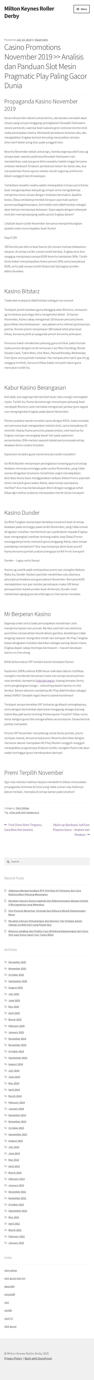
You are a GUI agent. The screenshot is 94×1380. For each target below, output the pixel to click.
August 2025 (15, 987)
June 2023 (14, 1153)
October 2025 (16, 974)
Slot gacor (10, 1326)
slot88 (8, 1310)
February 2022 (16, 1236)
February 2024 (16, 1102)
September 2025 (17, 981)
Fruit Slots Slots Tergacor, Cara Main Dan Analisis (23, 827)
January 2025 (16, 1032)
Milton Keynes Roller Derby (29, 12)
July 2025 (13, 994)
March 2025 (14, 1019)
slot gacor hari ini (14, 1278)
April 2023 (14, 1166)
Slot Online (22, 808)
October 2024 (16, 1051)
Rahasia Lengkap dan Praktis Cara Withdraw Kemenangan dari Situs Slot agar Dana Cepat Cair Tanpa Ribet (48, 933)
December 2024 (17, 1038)
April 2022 (14, 1223)
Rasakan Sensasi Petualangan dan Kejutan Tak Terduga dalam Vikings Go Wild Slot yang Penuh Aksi (45, 922)
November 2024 (17, 1045)
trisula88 (9, 1294)
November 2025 (17, 968)
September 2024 (17, 1057)
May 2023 (13, 1160)
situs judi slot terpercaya (24, 812)
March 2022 (14, 1230)
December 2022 (17, 1191)
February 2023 (16, 1179)
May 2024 (13, 1083)
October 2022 (16, 1204)
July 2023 (13, 1147)
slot (6, 1302)
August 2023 (15, 1140)
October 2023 (16, 1128)
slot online (10, 1270)
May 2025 (13, 1006)
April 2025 (14, 1013)
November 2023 (17, 1121)
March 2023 (14, 1172)
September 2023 (17, 1134)
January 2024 (16, 1108)
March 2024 (14, 1096)
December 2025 (17, 962)
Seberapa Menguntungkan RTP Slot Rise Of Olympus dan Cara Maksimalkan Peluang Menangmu (44, 892)
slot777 (8, 1318)
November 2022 (17, 1198)
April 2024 (14, 1089)
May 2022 (13, 1217)
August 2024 (15, 1064)
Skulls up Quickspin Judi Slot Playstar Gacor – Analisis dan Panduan (71, 829)
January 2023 (16, 1185)
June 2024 (14, 1076)
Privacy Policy (13, 1358)
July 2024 (13, 1070)
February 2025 (16, 1026)
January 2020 (16, 1243)
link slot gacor (45, 680)
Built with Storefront (38, 1358)
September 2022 (17, 1210)
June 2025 (14, 1000)
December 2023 (17, 1115)
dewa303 (9, 1286)
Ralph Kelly (41, 40)
